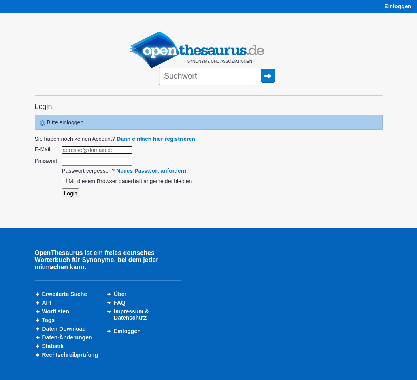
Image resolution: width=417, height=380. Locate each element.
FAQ (119, 303)
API (46, 303)
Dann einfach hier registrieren (156, 139)
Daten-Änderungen (67, 337)
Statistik (53, 346)
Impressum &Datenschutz (131, 314)
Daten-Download (64, 329)
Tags (48, 320)
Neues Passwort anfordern (151, 171)
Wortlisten (55, 311)
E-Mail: (43, 149)
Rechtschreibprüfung (70, 355)
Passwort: (47, 161)
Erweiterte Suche (64, 294)
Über (120, 294)
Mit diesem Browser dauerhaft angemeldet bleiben (130, 181)
